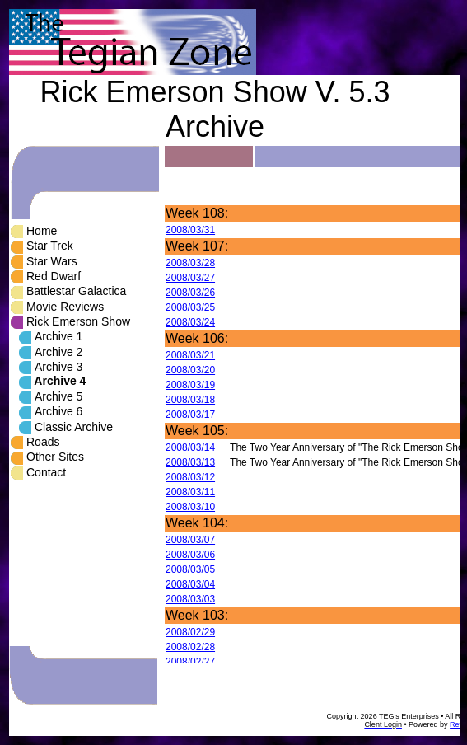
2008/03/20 (190, 370)
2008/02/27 (190, 662)
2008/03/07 (190, 540)
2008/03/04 (190, 584)
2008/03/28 (190, 263)
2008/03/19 (190, 385)
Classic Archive (74, 426)
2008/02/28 (190, 647)
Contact (46, 472)
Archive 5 (58, 396)
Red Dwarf (53, 276)
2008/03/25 (190, 307)
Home (41, 230)
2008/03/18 (190, 399)
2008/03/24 (190, 322)
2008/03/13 (190, 462)
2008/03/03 (190, 599)
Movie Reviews (65, 306)
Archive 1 (58, 336)
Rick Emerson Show (78, 321)
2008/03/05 (190, 569)
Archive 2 (58, 351)
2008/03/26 (190, 292)
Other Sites (55, 456)
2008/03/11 (190, 492)
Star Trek (49, 245)
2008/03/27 (190, 277)
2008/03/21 (190, 355)
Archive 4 (60, 380)
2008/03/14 (190, 447)
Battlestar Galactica (76, 291)
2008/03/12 (190, 477)
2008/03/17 (190, 414)
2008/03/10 (190, 507)
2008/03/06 (190, 554)
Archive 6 (58, 411)
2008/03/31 (190, 230)
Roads (42, 441)
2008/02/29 (190, 632)
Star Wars (51, 261)
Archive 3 (58, 366)
